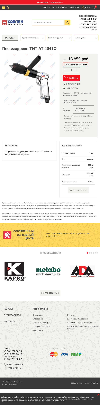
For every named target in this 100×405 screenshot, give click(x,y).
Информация (40, 309)
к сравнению (73, 84)
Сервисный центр (40, 323)
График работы (12, 368)
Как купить (38, 330)
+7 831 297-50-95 (88, 24)
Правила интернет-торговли (79, 323)
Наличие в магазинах (80, 110)
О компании (38, 315)
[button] (77, 70)
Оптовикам (38, 319)
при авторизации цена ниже (75, 64)
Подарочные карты (41, 327)
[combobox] (32, 38)
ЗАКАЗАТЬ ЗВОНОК (13, 365)
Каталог (8, 309)
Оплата (70, 315)
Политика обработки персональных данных (83, 328)
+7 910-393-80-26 (88, 27)
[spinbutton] (71, 70)
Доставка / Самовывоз (77, 319)
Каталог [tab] (10, 38)
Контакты (9, 322)
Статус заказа (48, 7)
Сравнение (74, 7)
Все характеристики (78, 190)
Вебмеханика (76, 383)
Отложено (61, 7)
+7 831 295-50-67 (88, 19)
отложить (72, 88)
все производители (50, 293)
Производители (13, 315)
